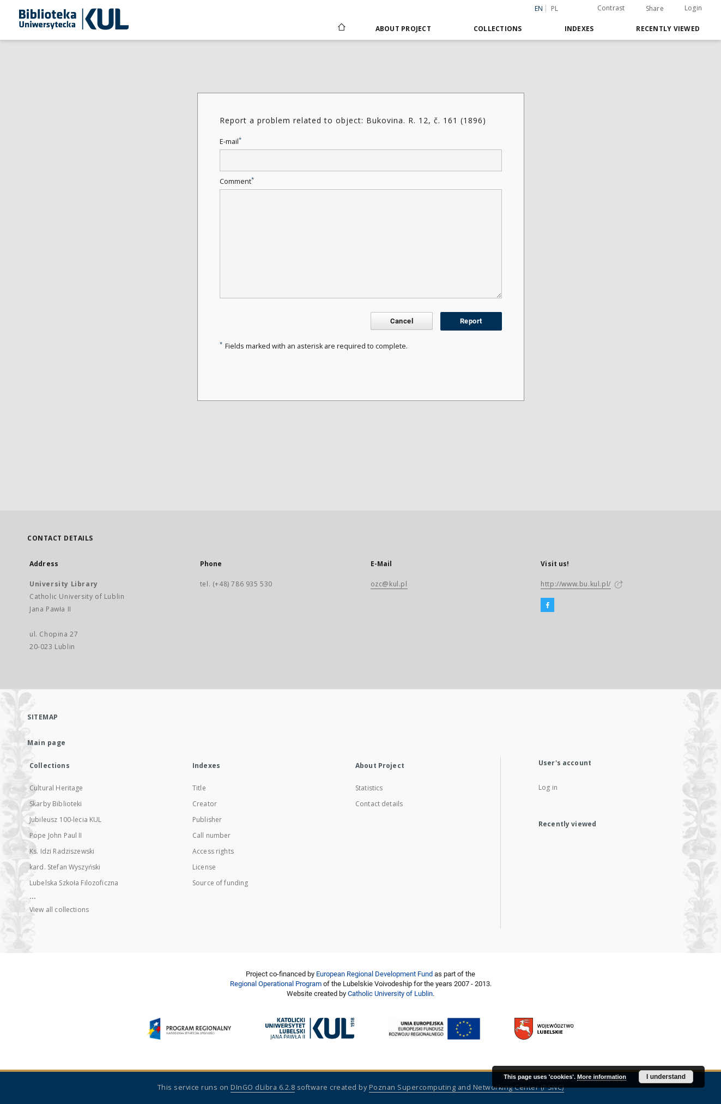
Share (655, 8)
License (204, 867)
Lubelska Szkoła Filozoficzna (73, 882)
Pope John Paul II (55, 835)
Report (471, 321)
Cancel (401, 321)
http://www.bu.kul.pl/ (576, 584)
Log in (548, 787)
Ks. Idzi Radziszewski (61, 851)
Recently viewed (668, 28)
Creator (204, 803)
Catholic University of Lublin (390, 993)
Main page (46, 742)
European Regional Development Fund (374, 974)
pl (555, 8)
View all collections (59, 909)
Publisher (207, 819)
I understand (666, 1077)
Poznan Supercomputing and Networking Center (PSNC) (466, 1087)
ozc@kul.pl (389, 584)
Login (693, 8)
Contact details (379, 803)
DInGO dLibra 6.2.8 (263, 1087)
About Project (403, 28)
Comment (237, 181)
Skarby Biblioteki (55, 803)
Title (199, 788)
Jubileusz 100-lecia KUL (65, 819)
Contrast (611, 8)
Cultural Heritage (56, 788)
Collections (498, 28)
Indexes (579, 28)
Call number (211, 835)
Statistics (369, 788)
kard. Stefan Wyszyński (64, 867)
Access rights (213, 851)
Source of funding (220, 882)
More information (601, 1076)
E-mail (230, 141)
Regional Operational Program (276, 984)
